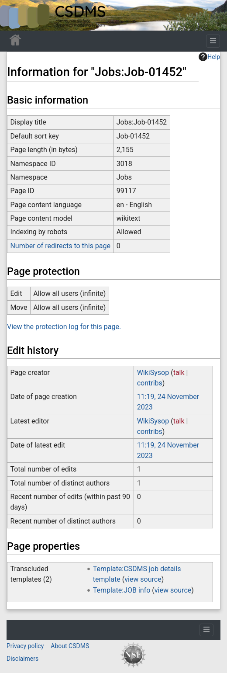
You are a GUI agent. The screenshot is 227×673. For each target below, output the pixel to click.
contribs (149, 383)
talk (179, 372)
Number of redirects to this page (60, 246)
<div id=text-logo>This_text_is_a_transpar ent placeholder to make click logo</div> (14, 15)
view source (142, 579)
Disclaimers (22, 658)
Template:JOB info (122, 590)
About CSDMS (70, 645)
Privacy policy (25, 645)
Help (209, 56)
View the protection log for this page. (64, 327)
